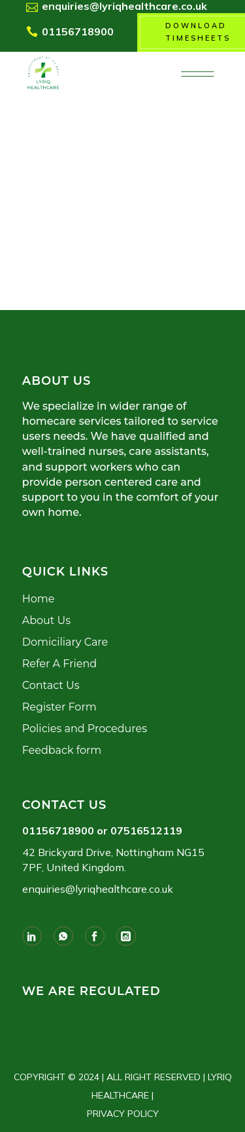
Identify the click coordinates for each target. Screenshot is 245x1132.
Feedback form (61, 750)
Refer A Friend (59, 663)
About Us (46, 620)
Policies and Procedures (84, 728)
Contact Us (51, 685)
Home (38, 599)
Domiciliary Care (65, 642)
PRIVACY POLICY (123, 1114)
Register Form (59, 707)
